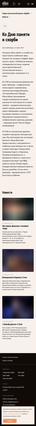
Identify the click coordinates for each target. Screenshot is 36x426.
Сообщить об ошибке (7, 360)
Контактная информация (9, 405)
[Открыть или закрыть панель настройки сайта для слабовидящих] (28, 4)
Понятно (9, 421)
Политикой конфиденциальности (13, 414)
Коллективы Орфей (7, 378)
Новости (5, 17)
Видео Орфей (21, 372)
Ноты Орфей (21, 375)
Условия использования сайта (10, 399)
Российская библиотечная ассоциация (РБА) (13, 387)
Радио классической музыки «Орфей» (16, 13)
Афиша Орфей (6, 375)
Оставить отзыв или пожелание (10, 357)
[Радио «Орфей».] (14, 3)
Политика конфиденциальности (10, 402)
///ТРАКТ (5, 390)
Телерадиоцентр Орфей (8, 372)
